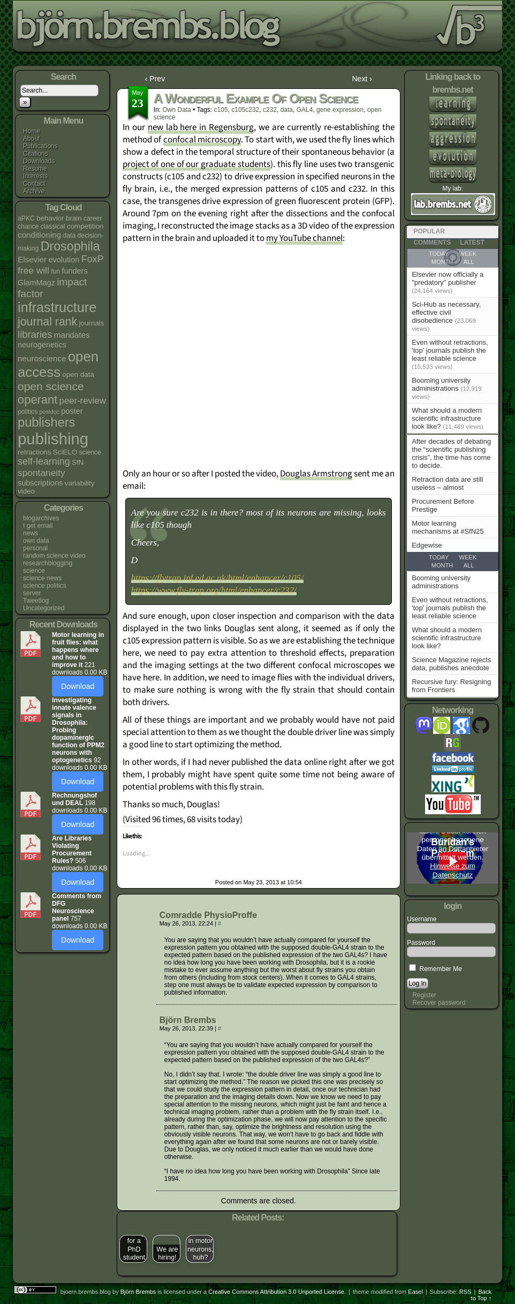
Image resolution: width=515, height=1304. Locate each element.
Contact (34, 183)
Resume (35, 168)
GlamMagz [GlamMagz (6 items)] (36, 282)
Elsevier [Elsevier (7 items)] (32, 259)
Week (467, 557)
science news (42, 578)
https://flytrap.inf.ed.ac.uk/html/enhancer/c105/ (217, 578)
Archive (33, 191)
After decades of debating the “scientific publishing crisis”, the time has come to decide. (451, 453)
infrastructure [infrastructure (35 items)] (57, 307)
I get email (37, 525)
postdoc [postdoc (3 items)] (49, 411)
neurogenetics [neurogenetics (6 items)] (42, 344)
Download (77, 686)
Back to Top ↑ (481, 1294)
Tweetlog (36, 600)
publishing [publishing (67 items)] (53, 439)
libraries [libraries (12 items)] (35, 334)
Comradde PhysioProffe (208, 915)
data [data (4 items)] (69, 235)
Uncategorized (43, 608)
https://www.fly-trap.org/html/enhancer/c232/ (214, 590)
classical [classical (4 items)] (53, 226)
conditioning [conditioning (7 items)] (39, 234)
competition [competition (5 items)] (85, 226)
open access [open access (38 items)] (58, 364)
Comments (432, 242)
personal (35, 548)
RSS (465, 1291)
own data (36, 540)
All (469, 565)
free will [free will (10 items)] (33, 270)
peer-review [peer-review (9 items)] (82, 401)
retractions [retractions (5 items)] (34, 452)
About (31, 138)
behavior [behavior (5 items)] (50, 218)
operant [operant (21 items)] (37, 399)
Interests (35, 176)
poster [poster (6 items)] (71, 411)
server (32, 593)
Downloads (39, 161)
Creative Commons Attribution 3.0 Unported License (276, 1291)
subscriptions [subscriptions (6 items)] (40, 483)
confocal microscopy (202, 139)
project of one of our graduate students (196, 164)
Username (421, 919)
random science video (54, 555)
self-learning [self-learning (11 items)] (44, 461)
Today (439, 557)
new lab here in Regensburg (201, 127)
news (30, 533)
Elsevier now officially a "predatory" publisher (447, 278)
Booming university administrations (441, 384)
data (287, 109)
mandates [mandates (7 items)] (72, 334)
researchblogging (47, 563)
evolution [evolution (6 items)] (63, 259)
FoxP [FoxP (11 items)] (92, 259)
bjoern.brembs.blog (263, 29)
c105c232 (245, 109)
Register (424, 995)
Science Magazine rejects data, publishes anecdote (451, 664)
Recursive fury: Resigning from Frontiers (451, 686)
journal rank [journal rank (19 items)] (47, 321)
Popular (429, 231)
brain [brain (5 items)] (74, 218)
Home (31, 131)
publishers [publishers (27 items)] (46, 422)
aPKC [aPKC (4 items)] (26, 218)
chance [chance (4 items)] (28, 226)
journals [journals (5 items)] (91, 323)
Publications (40, 146)
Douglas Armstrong (316, 473)
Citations (35, 153)
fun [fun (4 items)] (55, 271)
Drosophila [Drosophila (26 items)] (70, 246)
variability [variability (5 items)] (80, 483)
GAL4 (305, 109)
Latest (472, 242)
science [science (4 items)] (90, 452)
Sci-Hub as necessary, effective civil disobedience (446, 312)
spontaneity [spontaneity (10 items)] (41, 472)
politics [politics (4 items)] (27, 411)
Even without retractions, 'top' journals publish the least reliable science (450, 350)
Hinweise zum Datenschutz (452, 870)
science (34, 570)
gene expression (339, 109)
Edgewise (427, 545)
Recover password (438, 1002)
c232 (270, 109)
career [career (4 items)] (93, 218)
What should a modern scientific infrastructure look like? (447, 418)
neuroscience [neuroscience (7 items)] (42, 358)
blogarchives (41, 518)
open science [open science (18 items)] (51, 386)
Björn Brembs (188, 1020)
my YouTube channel (304, 238)
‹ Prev (155, 78)
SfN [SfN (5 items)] (78, 462)
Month (442, 565)
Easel (415, 1291)
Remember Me (435, 969)
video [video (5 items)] (26, 491)
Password (421, 942)
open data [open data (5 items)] (78, 374)
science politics (44, 585)
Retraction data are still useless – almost (447, 483)
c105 (221, 109)
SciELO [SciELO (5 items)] (65, 452)
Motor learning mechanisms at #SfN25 (447, 527)
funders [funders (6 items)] (74, 271)
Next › (362, 78)
